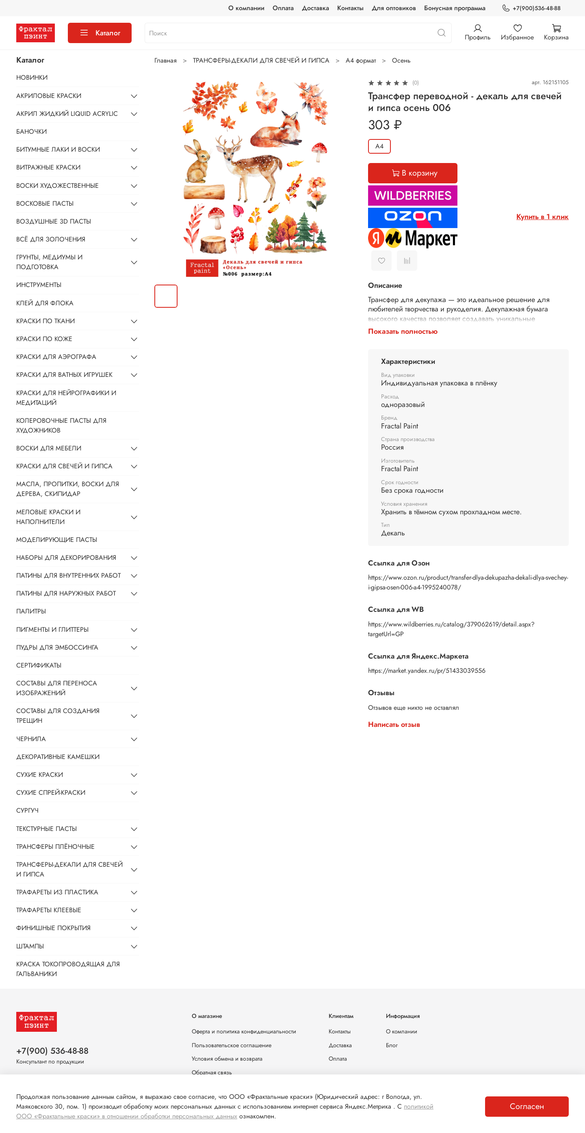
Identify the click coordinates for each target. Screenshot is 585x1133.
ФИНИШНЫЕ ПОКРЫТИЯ (53, 928)
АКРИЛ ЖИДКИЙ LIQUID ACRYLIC (67, 113)
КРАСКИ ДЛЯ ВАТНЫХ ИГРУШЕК (64, 374)
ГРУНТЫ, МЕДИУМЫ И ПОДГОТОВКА (49, 262)
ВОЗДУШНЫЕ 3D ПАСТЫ (53, 221)
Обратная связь (212, 1072)
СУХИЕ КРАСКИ (39, 774)
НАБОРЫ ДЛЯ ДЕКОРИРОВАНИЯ (66, 557)
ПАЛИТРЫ (31, 611)
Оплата (283, 8)
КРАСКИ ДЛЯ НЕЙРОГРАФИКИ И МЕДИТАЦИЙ (66, 397)
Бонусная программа (454, 8)
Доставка (315, 8)
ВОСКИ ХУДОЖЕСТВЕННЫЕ (57, 185)
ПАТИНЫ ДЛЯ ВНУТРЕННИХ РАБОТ (68, 575)
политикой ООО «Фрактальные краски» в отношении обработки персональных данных (224, 1111)
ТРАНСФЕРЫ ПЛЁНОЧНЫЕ (55, 846)
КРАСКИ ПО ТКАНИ (45, 321)
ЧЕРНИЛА (31, 739)
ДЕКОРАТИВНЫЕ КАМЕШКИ (58, 756)
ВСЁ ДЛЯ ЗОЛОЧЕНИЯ (50, 239)
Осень (401, 60)
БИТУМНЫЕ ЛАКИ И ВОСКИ (58, 149)
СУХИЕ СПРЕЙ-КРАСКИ (50, 792)
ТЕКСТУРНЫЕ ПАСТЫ (46, 828)
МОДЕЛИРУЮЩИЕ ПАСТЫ (56, 539)
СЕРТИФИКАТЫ (38, 665)
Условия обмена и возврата (227, 1059)
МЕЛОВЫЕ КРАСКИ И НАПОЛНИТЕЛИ (48, 516)
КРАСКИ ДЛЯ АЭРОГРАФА (56, 356)
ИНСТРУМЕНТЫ (38, 284)
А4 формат (361, 60)
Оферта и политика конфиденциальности (244, 1031)
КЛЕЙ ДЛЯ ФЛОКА (45, 303)
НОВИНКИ (32, 77)
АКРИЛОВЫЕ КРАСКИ (48, 95)
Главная (165, 60)
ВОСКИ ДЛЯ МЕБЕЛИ (48, 448)
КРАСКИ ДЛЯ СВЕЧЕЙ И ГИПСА (64, 466)
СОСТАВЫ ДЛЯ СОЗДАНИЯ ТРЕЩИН (58, 715)
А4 (379, 146)
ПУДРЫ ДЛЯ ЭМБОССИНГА (57, 647)
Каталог (99, 33)
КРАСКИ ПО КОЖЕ (44, 339)
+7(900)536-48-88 (531, 8)
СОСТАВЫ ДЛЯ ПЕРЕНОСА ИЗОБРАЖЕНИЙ (56, 688)
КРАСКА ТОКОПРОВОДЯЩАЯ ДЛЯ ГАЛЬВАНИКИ (68, 969)
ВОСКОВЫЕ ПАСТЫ (45, 203)
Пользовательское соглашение (231, 1045)
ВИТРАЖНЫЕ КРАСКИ (48, 167)
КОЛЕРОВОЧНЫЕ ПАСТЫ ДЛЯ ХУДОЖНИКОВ (61, 425)
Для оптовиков (394, 8)
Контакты (350, 8)
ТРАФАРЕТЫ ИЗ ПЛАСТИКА (57, 892)
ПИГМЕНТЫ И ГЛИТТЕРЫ (52, 629)
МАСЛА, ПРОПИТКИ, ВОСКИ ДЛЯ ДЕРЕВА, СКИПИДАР (67, 488)
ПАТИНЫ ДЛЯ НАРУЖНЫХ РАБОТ (66, 593)
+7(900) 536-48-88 (52, 1051)
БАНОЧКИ (31, 131)
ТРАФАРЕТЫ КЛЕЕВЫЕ (48, 910)
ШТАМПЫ (30, 946)
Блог (392, 1045)
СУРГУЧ (27, 810)
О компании (246, 8)
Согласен (527, 1106)
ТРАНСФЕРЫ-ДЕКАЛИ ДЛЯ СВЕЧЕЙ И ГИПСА (261, 60)
